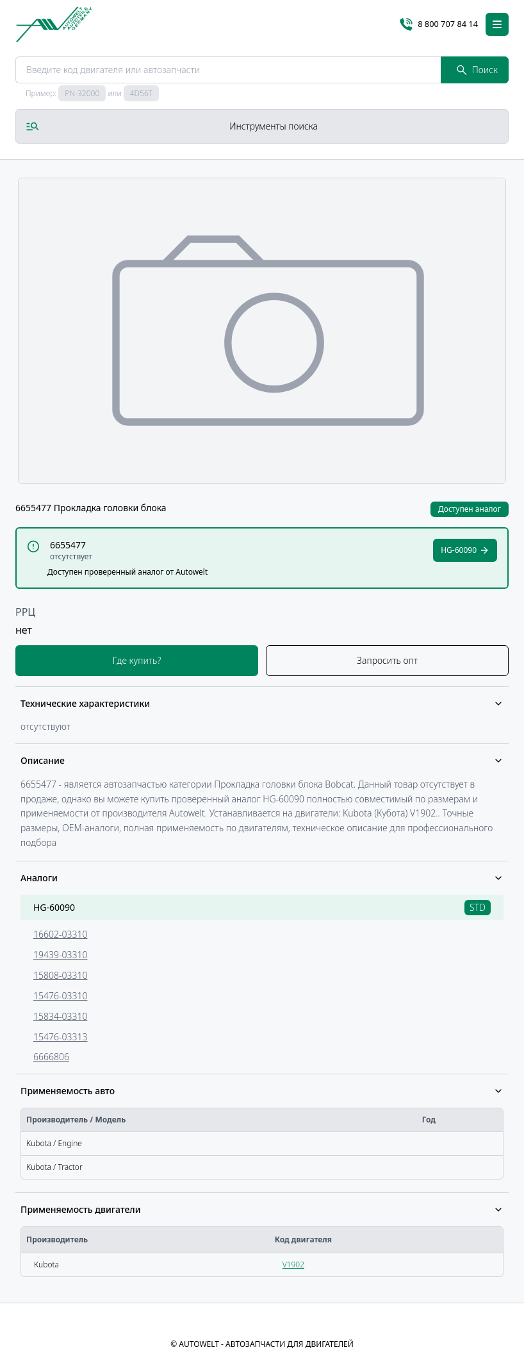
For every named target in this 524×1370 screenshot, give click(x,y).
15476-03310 (60, 996)
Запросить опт (387, 660)
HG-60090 (54, 907)
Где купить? (137, 660)
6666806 (51, 1057)
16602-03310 (60, 934)
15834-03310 (60, 1016)
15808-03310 (60, 975)
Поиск (477, 69)
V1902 (293, 1264)
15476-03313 (60, 1037)
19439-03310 (60, 955)
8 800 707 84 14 (439, 24)
